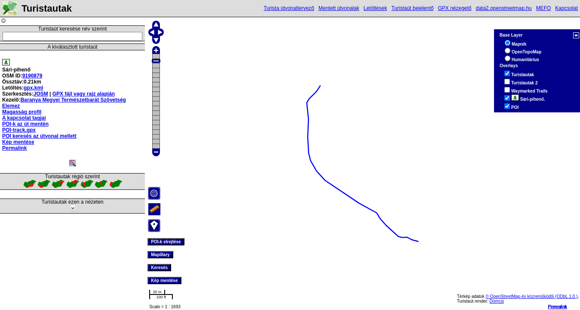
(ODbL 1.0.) (566, 296)
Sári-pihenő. (528, 99)
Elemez (11, 106)
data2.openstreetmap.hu (504, 8)
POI (515, 107)
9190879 (32, 76)
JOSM (41, 94)
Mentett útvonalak (339, 8)
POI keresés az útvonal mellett (39, 136)
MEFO (543, 8)
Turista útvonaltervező (289, 8)
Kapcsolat (566, 8)
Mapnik (519, 44)
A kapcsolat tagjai (24, 118)
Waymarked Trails (529, 91)
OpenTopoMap (526, 52)
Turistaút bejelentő (412, 8)
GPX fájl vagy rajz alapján (83, 94)
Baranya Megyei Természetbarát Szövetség (73, 100)
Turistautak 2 (524, 83)
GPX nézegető (454, 8)
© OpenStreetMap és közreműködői (520, 296)
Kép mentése (18, 142)
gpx (28, 88)
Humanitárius (525, 59)
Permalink (557, 306)
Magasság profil (21, 112)
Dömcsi (497, 301)
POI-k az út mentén (25, 124)
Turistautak (522, 74)
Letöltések (375, 8)
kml (38, 88)
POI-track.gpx (19, 130)
